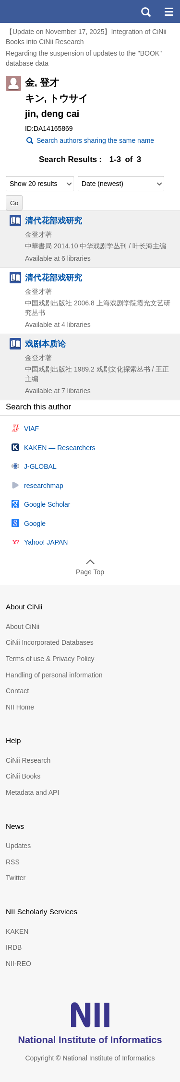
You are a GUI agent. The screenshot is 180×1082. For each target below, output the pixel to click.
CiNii (42, 11)
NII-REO (18, 963)
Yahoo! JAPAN (46, 542)
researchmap (43, 485)
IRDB (14, 947)
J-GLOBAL (40, 466)
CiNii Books (23, 776)
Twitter (15, 878)
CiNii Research (28, 760)
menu (168, 11)
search (145, 11)
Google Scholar (47, 504)
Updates (18, 845)
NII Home (20, 707)
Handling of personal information (54, 675)
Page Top (90, 572)
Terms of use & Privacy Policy (50, 659)
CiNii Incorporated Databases (50, 642)
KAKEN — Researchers (60, 448)
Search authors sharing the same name (95, 140)
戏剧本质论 (45, 344)
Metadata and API (32, 792)
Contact (17, 691)
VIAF (31, 428)
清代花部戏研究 (53, 220)
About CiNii (22, 626)
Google (35, 523)
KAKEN (17, 931)
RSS (13, 862)
